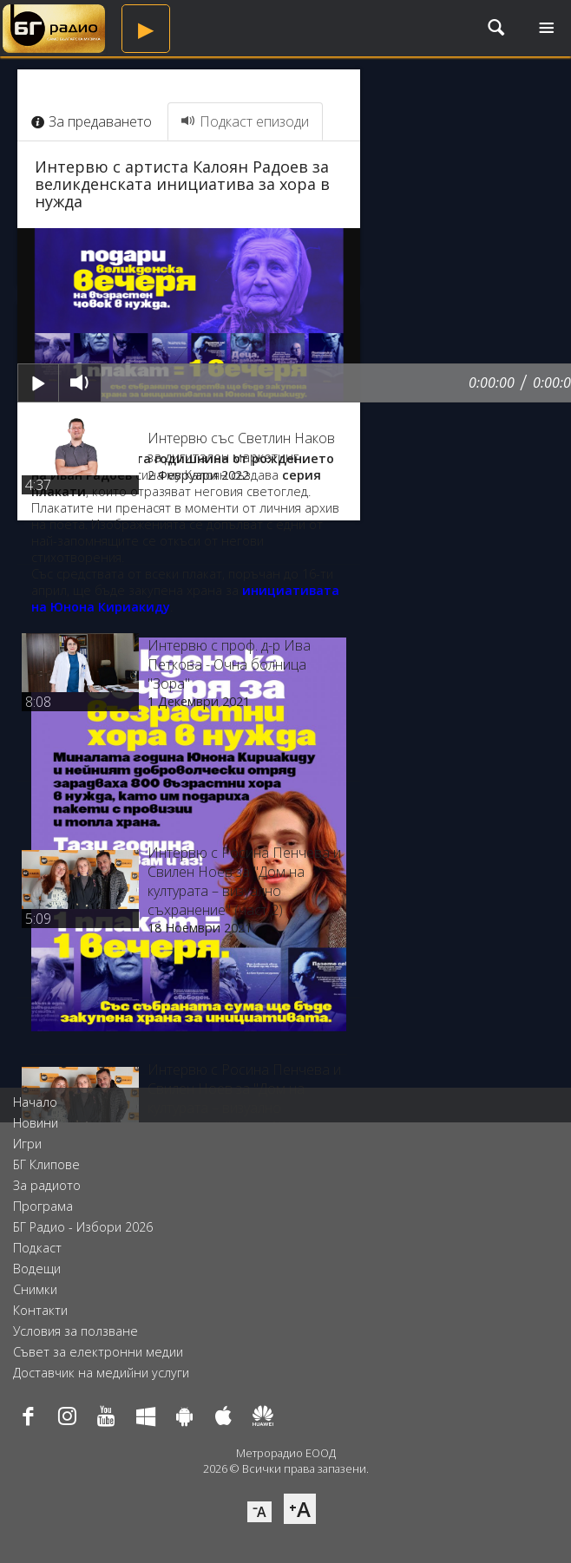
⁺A (300, 1508)
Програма (43, 1206)
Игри (27, 1143)
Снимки (35, 1289)
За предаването (91, 121)
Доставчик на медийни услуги (101, 1372)
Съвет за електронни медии (98, 1352)
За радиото (47, 1185)
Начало (35, 1102)
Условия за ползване (75, 1331)
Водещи (37, 1268)
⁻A (259, 1511)
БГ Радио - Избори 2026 (83, 1227)
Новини (35, 1123)
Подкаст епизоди (245, 121)
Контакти (40, 1310)
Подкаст (37, 1247)
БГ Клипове (46, 1164)
